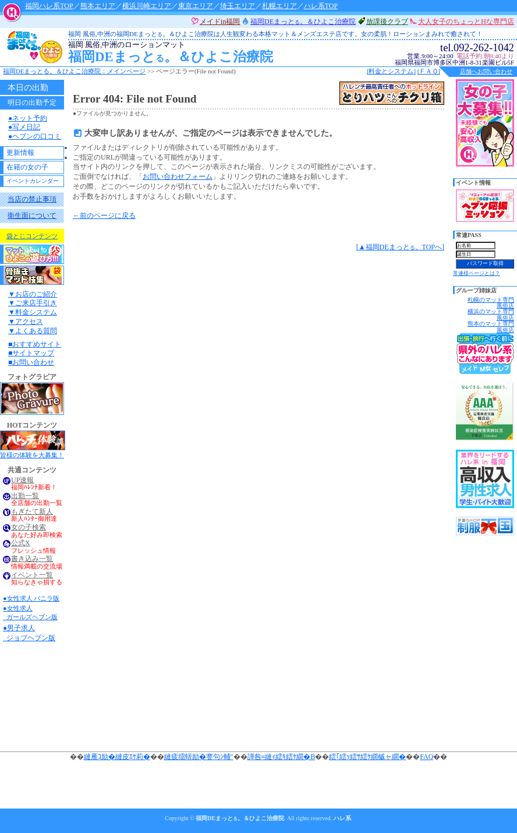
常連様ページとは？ (476, 273)
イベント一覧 (32, 575)
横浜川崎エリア (146, 6)
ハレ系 (342, 818)
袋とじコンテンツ (32, 235)
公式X (20, 543)
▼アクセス (25, 321)
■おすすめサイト (34, 344)
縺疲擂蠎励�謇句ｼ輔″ (198, 757)
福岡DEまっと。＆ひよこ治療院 (245, 52)
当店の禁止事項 (32, 199)
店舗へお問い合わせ (486, 71)
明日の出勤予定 (32, 102)
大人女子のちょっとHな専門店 (466, 21)
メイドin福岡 (220, 21)
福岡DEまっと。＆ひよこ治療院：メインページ (74, 71)
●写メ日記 (24, 127)
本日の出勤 (28, 87)
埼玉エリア (237, 6)
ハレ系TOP (321, 6)
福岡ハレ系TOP (49, 6)
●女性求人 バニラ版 (31, 598)
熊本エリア (97, 6)
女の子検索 (28, 527)
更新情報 (20, 153)
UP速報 (22, 480)
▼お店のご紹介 (32, 294)
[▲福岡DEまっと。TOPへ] (400, 247)
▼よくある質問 (32, 331)
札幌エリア (279, 6)
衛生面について (32, 215)
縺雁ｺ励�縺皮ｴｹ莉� (117, 757)
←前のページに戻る (104, 215)
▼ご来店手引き (32, 303)
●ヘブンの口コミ (34, 136)
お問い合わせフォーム (178, 176)
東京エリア (195, 6)
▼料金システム (32, 312)
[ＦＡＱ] (428, 71)
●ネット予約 (27, 118)
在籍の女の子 (27, 167)
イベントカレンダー (32, 181)
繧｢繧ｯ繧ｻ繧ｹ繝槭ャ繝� (367, 757)
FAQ (426, 757)
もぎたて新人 (32, 512)
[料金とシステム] (391, 71)
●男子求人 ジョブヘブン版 (29, 633)
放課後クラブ (387, 21)
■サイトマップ (31, 353)
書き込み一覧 (32, 559)
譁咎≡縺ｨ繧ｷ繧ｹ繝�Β (281, 757)
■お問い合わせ (31, 362)
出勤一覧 (25, 496)
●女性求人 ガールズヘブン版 (30, 612)
